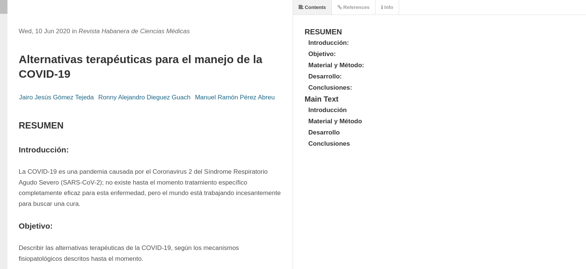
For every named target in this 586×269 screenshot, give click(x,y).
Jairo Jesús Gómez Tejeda (56, 97)
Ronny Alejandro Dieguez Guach (144, 97)
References (353, 7)
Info (387, 7)
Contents (312, 7)
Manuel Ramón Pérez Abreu (235, 97)
